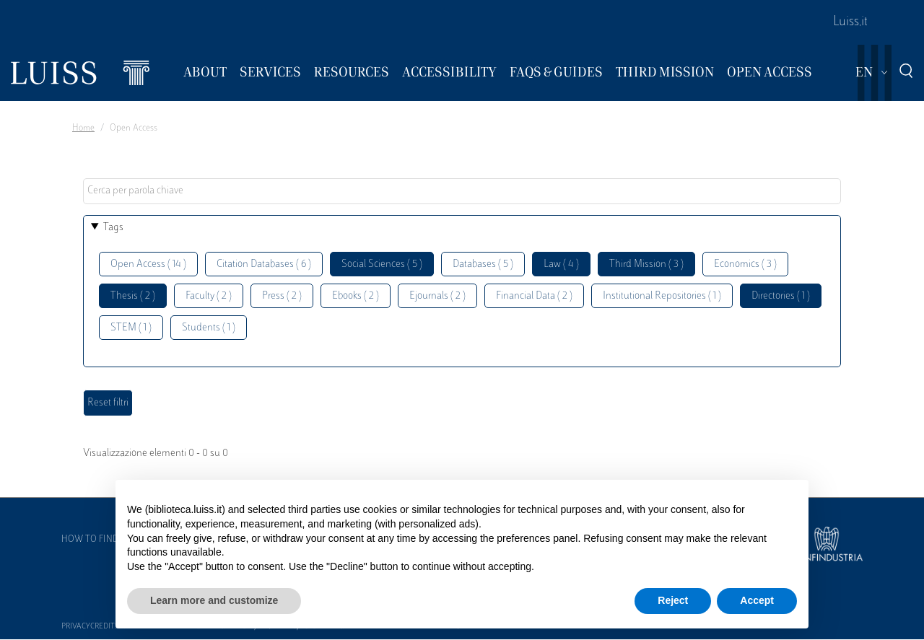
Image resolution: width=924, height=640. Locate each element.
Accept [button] (757, 600)
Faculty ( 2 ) (209, 296)
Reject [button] (673, 600)
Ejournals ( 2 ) (437, 296)
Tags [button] (113, 227)
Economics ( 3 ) (745, 264)
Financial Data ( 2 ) (534, 296)
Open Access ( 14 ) (148, 264)
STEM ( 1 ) (131, 328)
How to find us (96, 539)
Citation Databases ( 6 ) (264, 264)
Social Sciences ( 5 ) (381, 264)
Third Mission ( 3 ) (646, 264)
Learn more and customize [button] (214, 600)
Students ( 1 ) (208, 328)
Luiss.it (850, 22)
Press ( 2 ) (282, 296)
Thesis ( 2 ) (132, 296)
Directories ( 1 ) (780, 296)
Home (83, 128)
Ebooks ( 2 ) (355, 296)
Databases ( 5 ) (483, 264)
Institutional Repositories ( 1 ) (662, 296)
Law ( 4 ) (561, 264)
